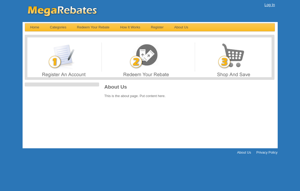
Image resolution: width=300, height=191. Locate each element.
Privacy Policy (267, 152)
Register (157, 27)
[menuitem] (35, 27)
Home (34, 27)
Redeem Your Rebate (93, 27)
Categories (58, 27)
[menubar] (150, 27)
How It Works (130, 27)
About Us (181, 27)
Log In (269, 5)
